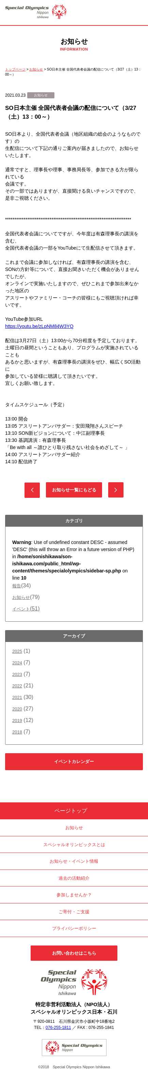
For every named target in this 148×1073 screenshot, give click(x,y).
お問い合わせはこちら (74, 953)
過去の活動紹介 (74, 878)
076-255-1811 (58, 1027)
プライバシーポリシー (74, 928)
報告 (16, 585)
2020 (17, 708)
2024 (17, 662)
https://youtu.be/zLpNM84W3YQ (39, 326)
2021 (17, 697)
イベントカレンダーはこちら (74, 764)
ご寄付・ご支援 (74, 911)
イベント (25, 608)
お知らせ (21, 597)
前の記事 (32, 490)
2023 (17, 674)
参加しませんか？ (74, 894)
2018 (17, 732)
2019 (17, 720)
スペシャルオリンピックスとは (74, 844)
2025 (17, 651)
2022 (17, 685)
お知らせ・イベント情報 (74, 861)
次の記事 (116, 490)
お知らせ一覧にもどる (74, 489)
